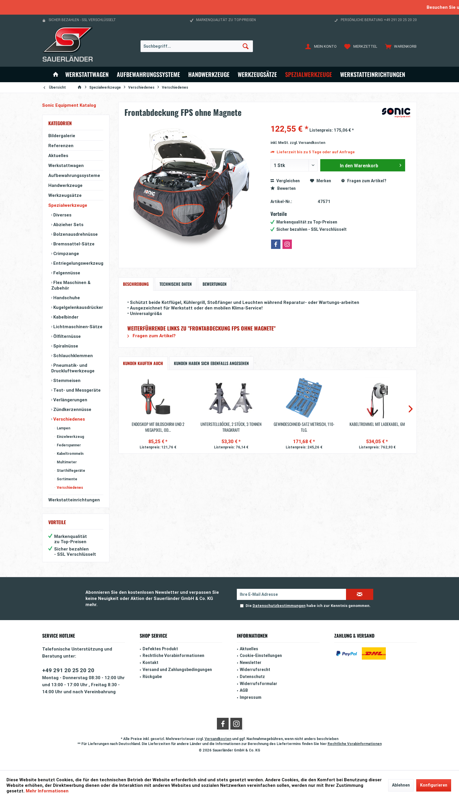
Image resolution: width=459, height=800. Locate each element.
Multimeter (66, 462)
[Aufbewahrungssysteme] (148, 74)
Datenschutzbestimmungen (279, 605)
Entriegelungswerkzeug (77, 263)
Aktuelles (58, 155)
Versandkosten (218, 739)
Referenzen (60, 145)
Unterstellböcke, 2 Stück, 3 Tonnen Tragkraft (231, 427)
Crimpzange (65, 253)
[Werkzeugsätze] (257, 74)
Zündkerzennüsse (71, 409)
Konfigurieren (433, 785)
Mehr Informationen (47, 791)
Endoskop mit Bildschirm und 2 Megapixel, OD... (158, 427)
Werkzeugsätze (65, 195)
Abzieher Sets (67, 224)
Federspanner (68, 445)
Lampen (63, 428)
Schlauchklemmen (72, 355)
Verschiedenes (68, 419)
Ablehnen (401, 785)
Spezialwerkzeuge (67, 205)
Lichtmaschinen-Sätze (77, 326)
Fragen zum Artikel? (363, 180)
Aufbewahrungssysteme (74, 175)
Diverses (61, 215)
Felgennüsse (66, 273)
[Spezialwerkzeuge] (308, 74)
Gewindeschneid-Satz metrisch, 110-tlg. (304, 427)
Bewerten (283, 188)
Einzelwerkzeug (70, 436)
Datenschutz (252, 676)
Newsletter (250, 662)
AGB (244, 690)
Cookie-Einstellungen (261, 655)
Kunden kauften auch (143, 363)
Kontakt (150, 662)
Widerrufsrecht (255, 669)
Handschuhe (66, 297)
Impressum (250, 697)
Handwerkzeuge (65, 185)
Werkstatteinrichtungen (74, 500)
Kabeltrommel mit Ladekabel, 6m (377, 424)
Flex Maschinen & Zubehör (70, 285)
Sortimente (66, 479)
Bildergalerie (61, 135)
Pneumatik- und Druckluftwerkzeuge (73, 368)
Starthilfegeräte (70, 470)
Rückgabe (152, 676)
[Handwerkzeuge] (209, 74)
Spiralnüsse (65, 346)
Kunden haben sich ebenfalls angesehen (211, 363)
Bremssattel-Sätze (73, 244)
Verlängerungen (69, 399)
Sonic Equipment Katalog (69, 105)
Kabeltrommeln (69, 453)
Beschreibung (136, 284)
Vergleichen (285, 180)
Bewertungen (215, 284)
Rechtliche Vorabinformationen (173, 655)
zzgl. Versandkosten (307, 142)
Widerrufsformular (258, 683)
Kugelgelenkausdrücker (77, 307)
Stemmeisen (66, 380)
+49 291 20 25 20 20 (68, 670)
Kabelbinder (65, 317)
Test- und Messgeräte (76, 390)
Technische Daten (176, 284)
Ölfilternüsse (66, 336)
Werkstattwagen (66, 165)
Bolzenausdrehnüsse (75, 234)
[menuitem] (399, 46)
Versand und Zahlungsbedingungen (177, 669)
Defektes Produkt (160, 648)
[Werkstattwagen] (87, 74)
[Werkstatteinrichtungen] (372, 74)
